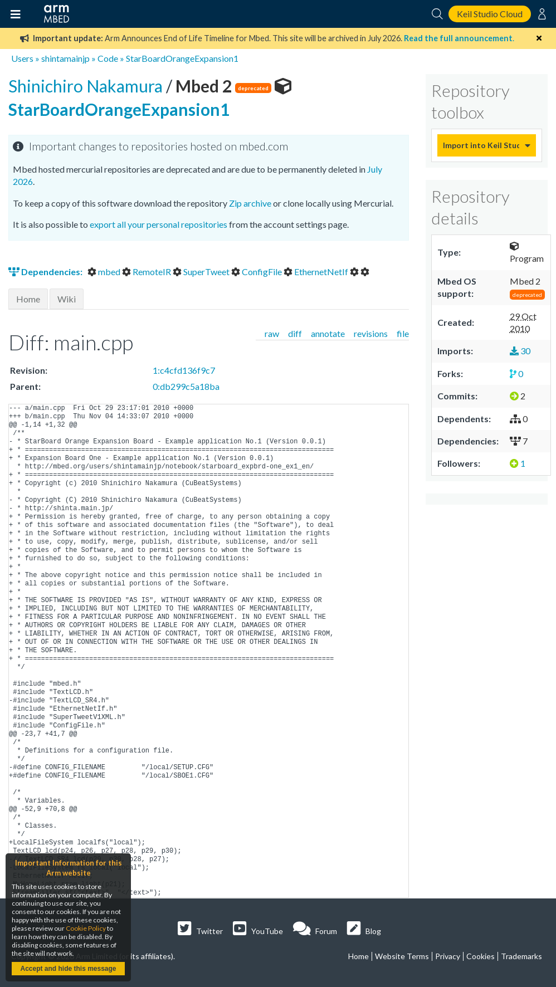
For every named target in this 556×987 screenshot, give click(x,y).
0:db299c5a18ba (186, 386)
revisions (371, 333)
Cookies (480, 956)
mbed (104, 271)
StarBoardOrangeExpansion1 (182, 58)
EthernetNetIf (317, 271)
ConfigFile (257, 271)
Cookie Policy (86, 928)
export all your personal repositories (158, 224)
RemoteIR (147, 271)
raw (272, 333)
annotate (328, 333)
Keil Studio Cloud (490, 13)
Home (28, 299)
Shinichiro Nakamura (87, 86)
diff (295, 333)
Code (107, 58)
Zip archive (250, 203)
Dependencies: (46, 271)
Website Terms (402, 956)
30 (520, 350)
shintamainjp (65, 58)
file (403, 333)
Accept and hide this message (68, 969)
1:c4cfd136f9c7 (184, 370)
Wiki (66, 299)
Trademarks (521, 956)
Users (22, 58)
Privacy (447, 956)
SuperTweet (202, 271)
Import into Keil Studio (481, 145)
